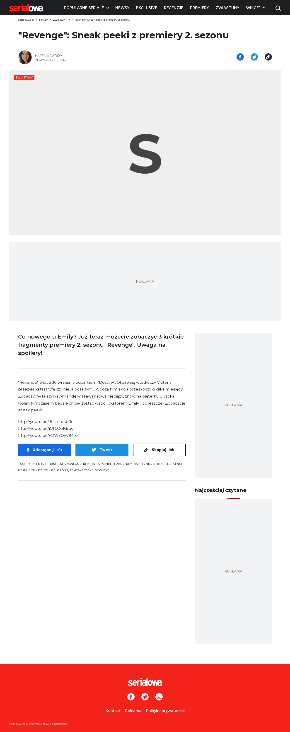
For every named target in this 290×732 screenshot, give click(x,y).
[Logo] (26, 8)
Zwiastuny (227, 8)
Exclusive (146, 8)
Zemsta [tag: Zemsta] (37, 470)
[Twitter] (145, 697)
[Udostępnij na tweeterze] (254, 57)
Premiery (199, 8)
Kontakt (113, 711)
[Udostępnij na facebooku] (240, 57)
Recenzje (173, 8)
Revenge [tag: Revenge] (90, 464)
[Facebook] (131, 697)
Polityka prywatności (165, 711)
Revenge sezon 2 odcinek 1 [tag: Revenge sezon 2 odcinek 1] (147, 464)
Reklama (133, 711)
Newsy (122, 8)
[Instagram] (159, 697)
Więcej (253, 8)
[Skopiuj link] (268, 57)
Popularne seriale (84, 8)
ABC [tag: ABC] (32, 464)
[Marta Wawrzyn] (88, 55)
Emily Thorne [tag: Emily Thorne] (46, 464)
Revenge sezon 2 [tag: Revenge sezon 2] (111, 464)
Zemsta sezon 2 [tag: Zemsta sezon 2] (56, 470)
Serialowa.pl (26, 19)
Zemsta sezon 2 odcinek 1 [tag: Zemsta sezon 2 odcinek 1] (89, 470)
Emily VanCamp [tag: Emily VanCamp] (70, 464)
